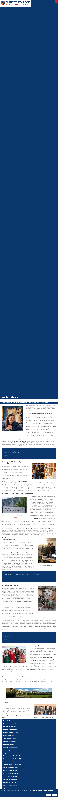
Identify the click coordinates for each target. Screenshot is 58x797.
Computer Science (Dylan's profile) (12, 753)
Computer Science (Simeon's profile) (12, 761)
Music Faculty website (47, 428)
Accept (54, 794)
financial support (22, 481)
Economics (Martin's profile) (10, 767)
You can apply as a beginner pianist (22, 441)
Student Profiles (32, 402)
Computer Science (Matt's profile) (12, 758)
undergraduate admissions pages (11, 713)
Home (3, 402)
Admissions (9, 402)
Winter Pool (35, 502)
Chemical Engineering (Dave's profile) (12, 750)
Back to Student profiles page (8, 715)
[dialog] (29, 793)
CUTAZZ (50, 660)
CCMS (48, 668)
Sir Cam (15, 516)
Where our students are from (10, 723)
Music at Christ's (20, 715)
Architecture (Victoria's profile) (11, 732)
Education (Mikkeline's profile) (11, 779)
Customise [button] (3, 794)
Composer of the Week (47, 528)
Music (47, 407)
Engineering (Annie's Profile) (10, 788)
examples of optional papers (49, 426)
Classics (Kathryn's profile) (10, 741)
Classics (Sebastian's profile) (10, 747)
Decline (48, 794)
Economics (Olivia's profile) (10, 770)
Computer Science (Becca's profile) (12, 756)
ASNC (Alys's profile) (8, 735)
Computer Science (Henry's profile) (12, 764)
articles (21, 530)
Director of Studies (15, 552)
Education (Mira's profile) (9, 782)
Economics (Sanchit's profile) (10, 773)
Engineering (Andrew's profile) (11, 785)
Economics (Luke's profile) (10, 776)
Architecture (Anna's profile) (10, 729)
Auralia (42, 625)
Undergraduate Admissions (20, 402)
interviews (36, 518)
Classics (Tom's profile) (9, 744)
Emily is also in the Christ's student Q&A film (43, 717)
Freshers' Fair (49, 565)
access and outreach (31, 669)
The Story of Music (30, 528)
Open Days (4, 671)
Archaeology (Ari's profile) (10, 726)
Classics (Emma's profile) (9, 738)
